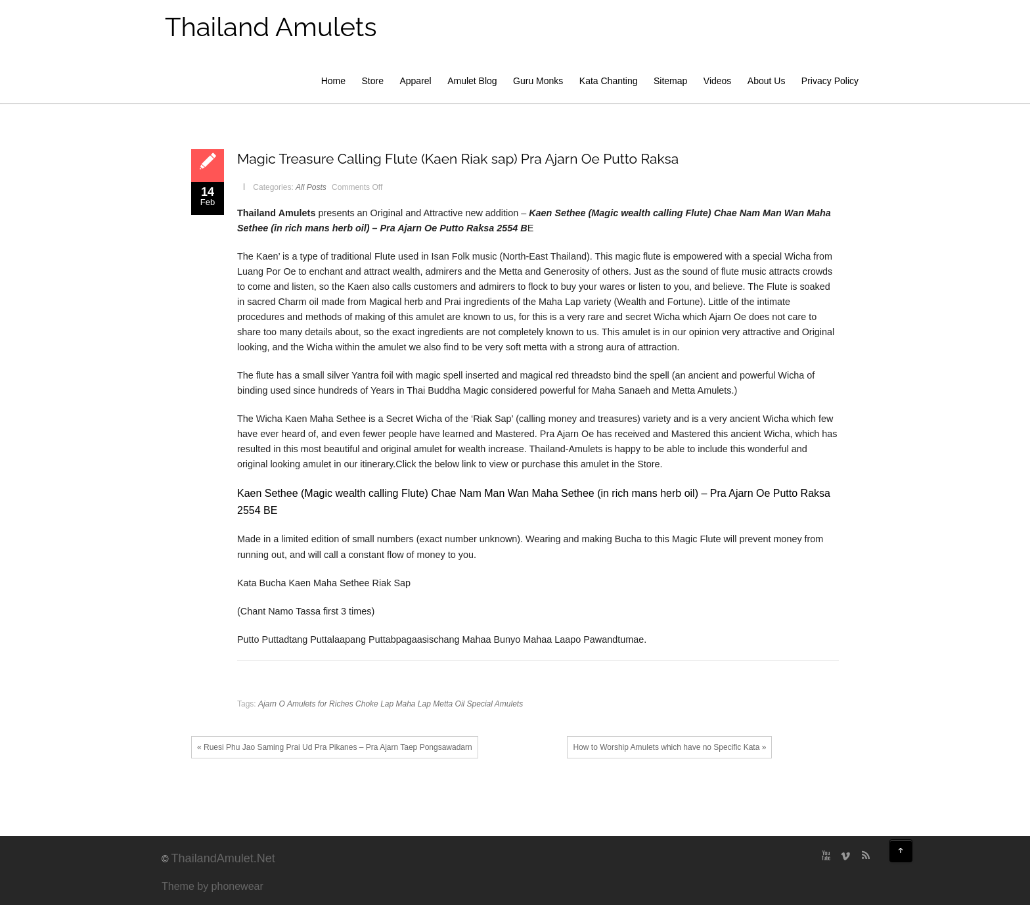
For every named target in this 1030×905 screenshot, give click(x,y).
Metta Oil (448, 703)
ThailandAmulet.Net (223, 858)
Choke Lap (374, 703)
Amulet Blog (472, 81)
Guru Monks (538, 81)
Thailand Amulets (271, 26)
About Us (767, 81)
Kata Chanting (608, 81)
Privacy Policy (830, 81)
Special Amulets (495, 703)
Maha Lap (413, 703)
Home (333, 81)
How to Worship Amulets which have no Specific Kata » (669, 747)
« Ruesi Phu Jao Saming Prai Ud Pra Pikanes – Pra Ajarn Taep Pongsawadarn (334, 747)
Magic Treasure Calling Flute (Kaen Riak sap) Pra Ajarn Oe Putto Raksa (458, 159)
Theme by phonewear (212, 886)
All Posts (311, 187)
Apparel (415, 81)
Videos (718, 81)
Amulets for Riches (320, 703)
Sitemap (670, 81)
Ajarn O (271, 703)
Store (373, 81)
